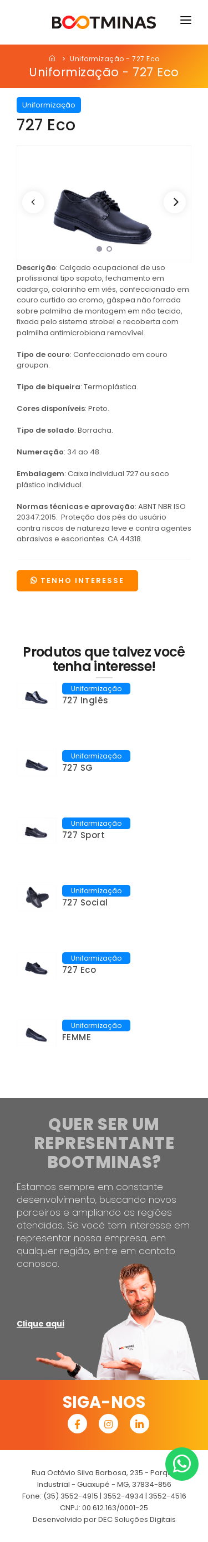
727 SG (77, 768)
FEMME (77, 1037)
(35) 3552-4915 (70, 1496)
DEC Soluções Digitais (137, 1519)
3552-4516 (167, 1496)
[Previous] (33, 202)
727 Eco (79, 970)
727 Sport (83, 835)
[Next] (175, 202)
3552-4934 (123, 1496)
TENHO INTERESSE (77, 580)
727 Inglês (85, 700)
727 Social (85, 902)
